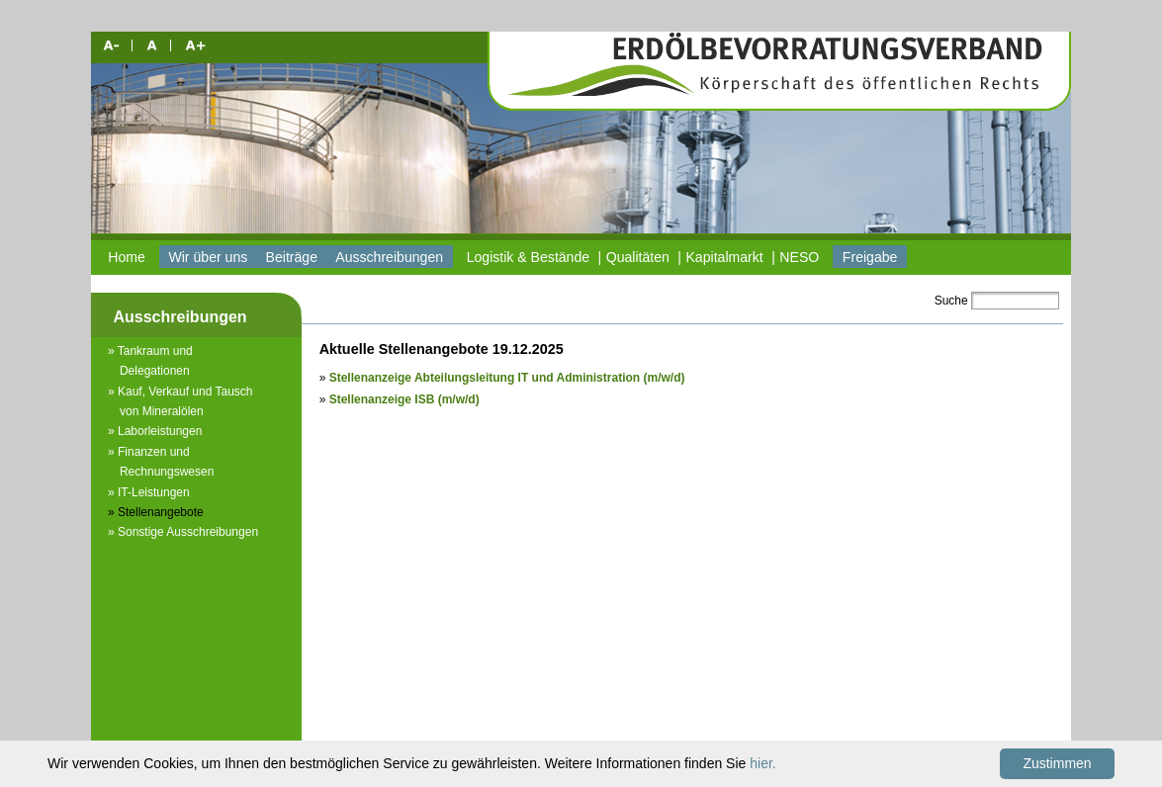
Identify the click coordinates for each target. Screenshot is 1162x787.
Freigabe (870, 257)
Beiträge (291, 257)
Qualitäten (638, 257)
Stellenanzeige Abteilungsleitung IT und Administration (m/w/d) (507, 378)
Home (126, 257)
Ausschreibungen (389, 257)
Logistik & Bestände (528, 257)
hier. (762, 763)
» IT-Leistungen (149, 492)
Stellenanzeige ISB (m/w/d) (404, 399)
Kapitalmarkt (723, 257)
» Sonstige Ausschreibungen (183, 532)
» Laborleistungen (155, 431)
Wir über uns (207, 257)
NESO (799, 257)
